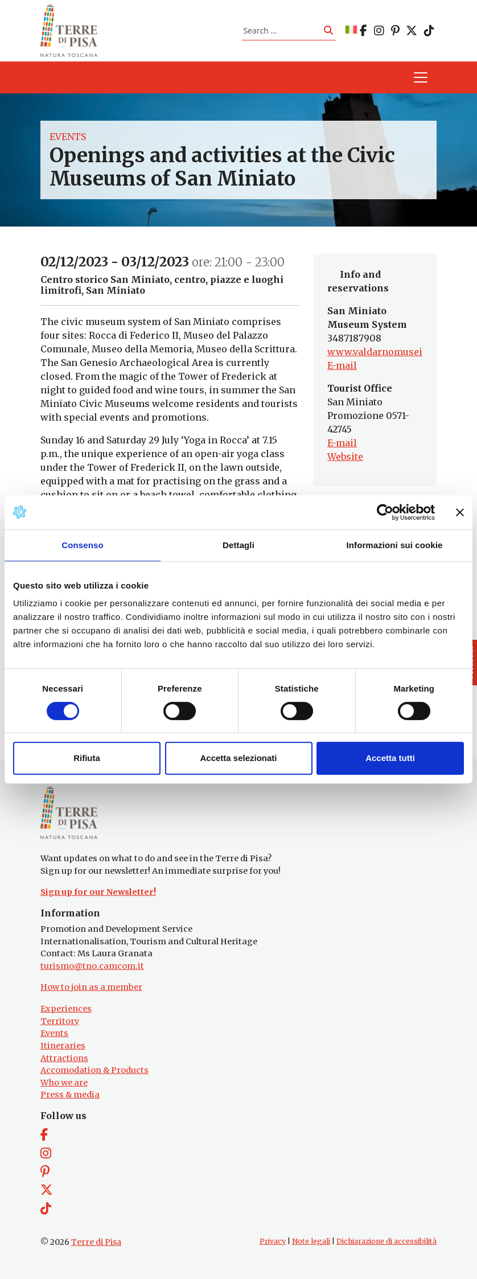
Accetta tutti (390, 758)
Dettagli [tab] (238, 545)
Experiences (66, 1009)
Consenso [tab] (82, 545)
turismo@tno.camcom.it (92, 966)
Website (345, 456)
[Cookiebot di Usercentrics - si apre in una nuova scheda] (385, 512)
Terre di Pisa (96, 1242)
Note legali (311, 1241)
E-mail (342, 365)
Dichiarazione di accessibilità (386, 1241)
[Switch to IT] (351, 30)
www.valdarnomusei (374, 351)
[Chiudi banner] (460, 512)
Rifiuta (86, 758)
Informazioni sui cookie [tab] (395, 545)
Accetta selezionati (238, 758)
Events (68, 136)
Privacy (273, 1241)
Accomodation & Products (94, 1070)
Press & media (70, 1094)
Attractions (64, 1058)
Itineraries (62, 1046)
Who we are (64, 1083)
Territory (59, 1021)
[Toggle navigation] (421, 77)
